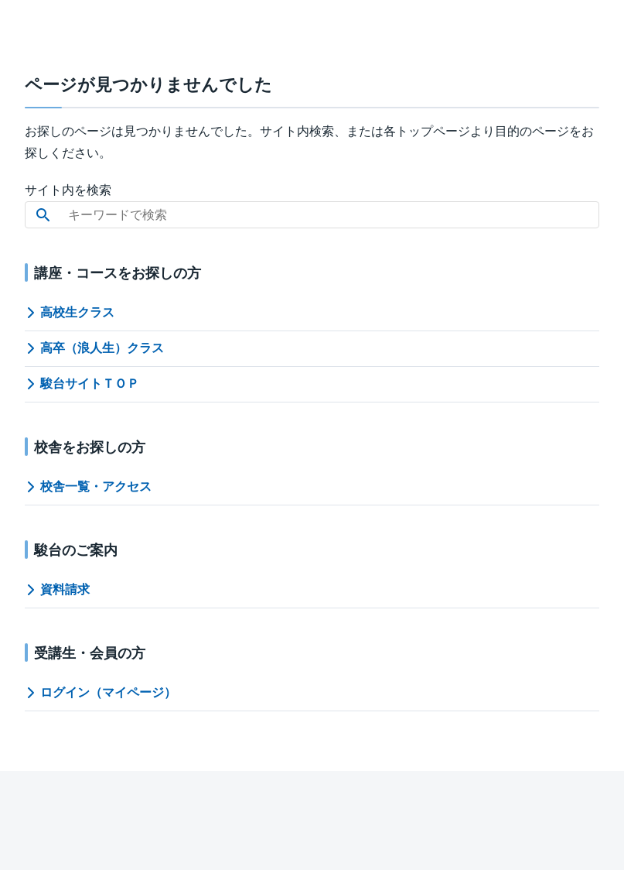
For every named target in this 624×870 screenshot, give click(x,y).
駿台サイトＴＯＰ (82, 383)
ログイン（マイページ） (100, 692)
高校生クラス (69, 312)
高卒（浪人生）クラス (94, 347)
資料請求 (57, 589)
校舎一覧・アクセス (88, 486)
